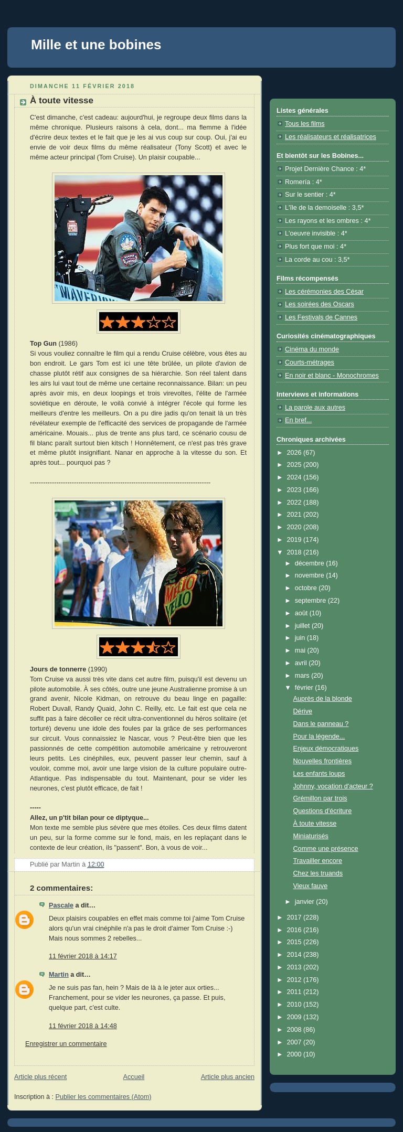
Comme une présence (325, 848)
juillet (303, 625)
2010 (295, 1004)
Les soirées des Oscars (319, 304)
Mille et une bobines (96, 44)
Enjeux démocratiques (326, 748)
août (302, 613)
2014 (295, 954)
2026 (295, 452)
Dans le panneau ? (321, 724)
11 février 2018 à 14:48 (83, 1026)
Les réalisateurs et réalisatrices (330, 137)
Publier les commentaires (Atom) (104, 1097)
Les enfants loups (319, 773)
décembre (310, 563)
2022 (295, 502)
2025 (295, 464)
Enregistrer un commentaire (66, 1044)
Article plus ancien (227, 1077)
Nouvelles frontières (322, 761)
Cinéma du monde (312, 349)
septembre (311, 600)
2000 (295, 1054)
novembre (310, 575)
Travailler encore (317, 860)
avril (302, 663)
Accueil (134, 1077)
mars (303, 675)
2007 (295, 1042)
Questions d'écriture (322, 811)
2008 (295, 1029)
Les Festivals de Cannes (321, 317)
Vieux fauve (310, 886)
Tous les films (305, 123)
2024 (295, 477)
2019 (295, 539)
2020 (295, 527)
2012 (295, 980)
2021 (295, 514)
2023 (295, 490)
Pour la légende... (319, 736)
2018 (295, 552)
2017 (295, 917)
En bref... (298, 420)
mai (301, 650)
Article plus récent (40, 1077)
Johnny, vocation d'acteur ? (333, 786)
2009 (295, 1017)
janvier (305, 901)
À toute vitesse (315, 823)
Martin (59, 974)
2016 (295, 930)
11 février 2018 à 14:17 (83, 956)
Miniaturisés (310, 836)
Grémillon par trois (320, 798)
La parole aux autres (315, 407)
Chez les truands (318, 873)
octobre (307, 588)
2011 (295, 992)
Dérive (302, 711)
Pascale (61, 905)
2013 (295, 967)
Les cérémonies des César (324, 291)
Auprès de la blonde (322, 698)
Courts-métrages (309, 362)
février (305, 687)
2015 (295, 942)
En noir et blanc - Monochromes (332, 375)
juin (301, 638)
